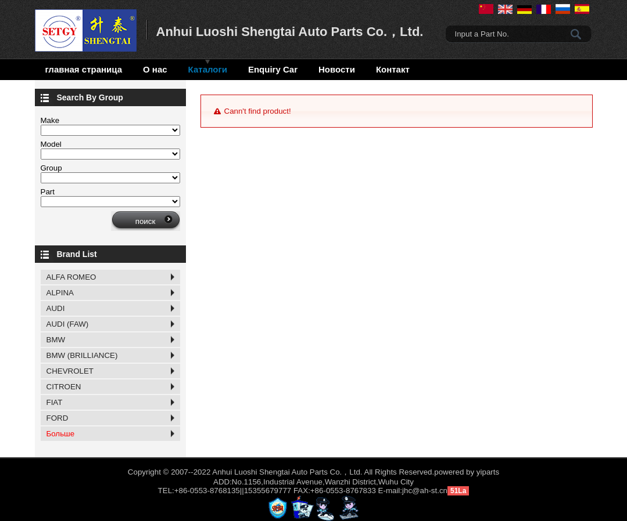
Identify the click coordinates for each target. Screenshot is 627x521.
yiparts (487, 472)
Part (48, 191)
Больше (60, 433)
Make (50, 120)
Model (51, 144)
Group (51, 168)
